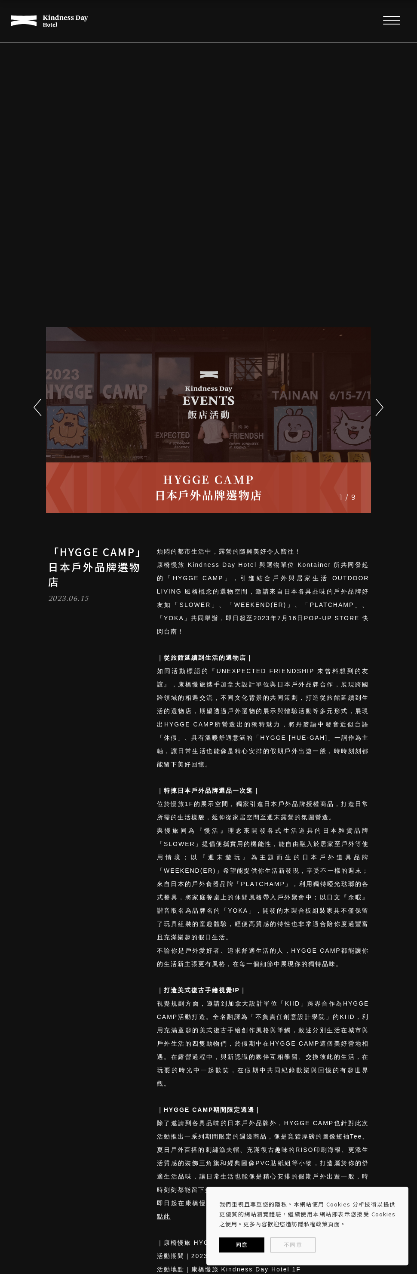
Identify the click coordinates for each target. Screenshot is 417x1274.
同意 (242, 1244)
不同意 (293, 1244)
